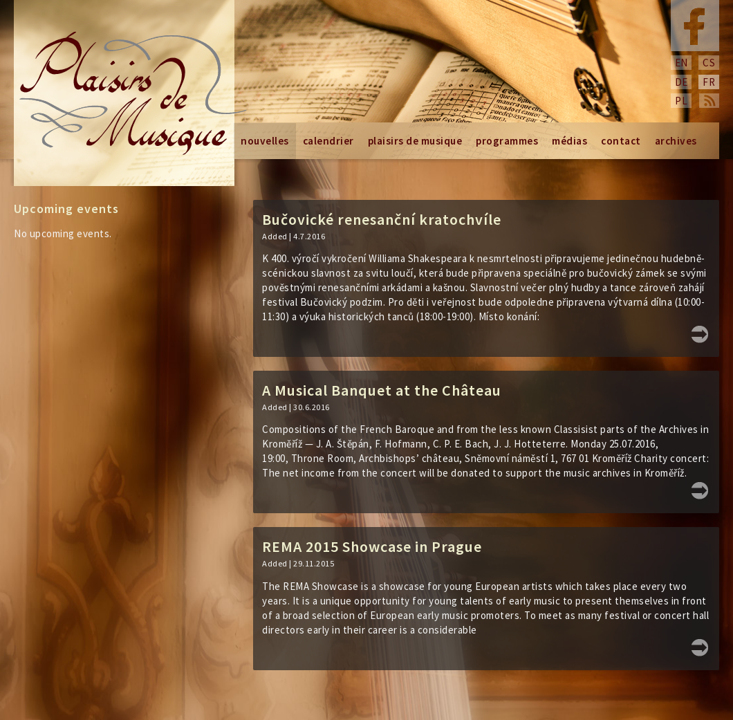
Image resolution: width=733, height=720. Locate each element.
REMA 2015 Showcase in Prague (372, 546)
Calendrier (328, 140)
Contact (621, 140)
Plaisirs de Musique (415, 140)
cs (709, 62)
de (681, 82)
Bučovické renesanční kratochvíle (381, 219)
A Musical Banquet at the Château (381, 390)
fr (709, 82)
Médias (569, 140)
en (681, 62)
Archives (676, 140)
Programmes (507, 140)
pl (681, 100)
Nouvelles (265, 140)
